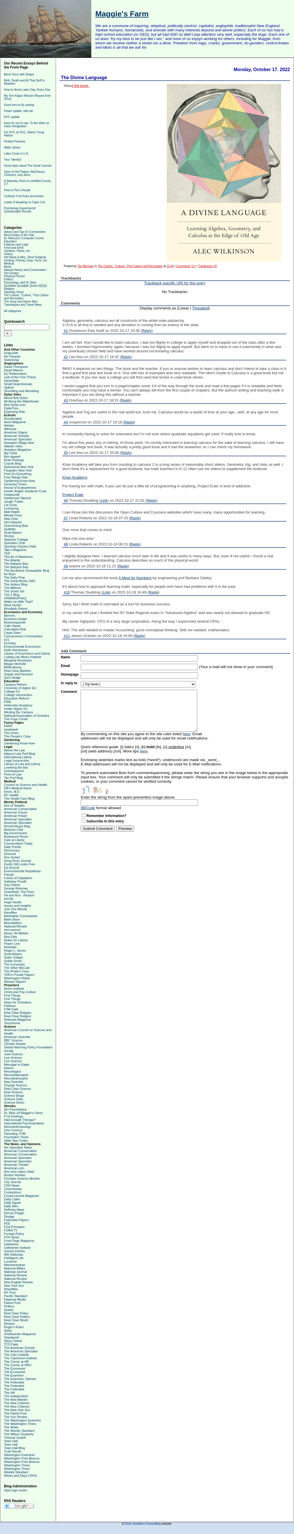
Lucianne (10, 1261)
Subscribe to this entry (105, 821)
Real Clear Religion (17, 1012)
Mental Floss (13, 515)
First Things (12, 995)
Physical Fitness (14, 276)
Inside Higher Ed (15, 708)
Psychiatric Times (16, 1137)
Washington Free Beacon (22, 1458)
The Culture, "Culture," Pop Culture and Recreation (130, 266)
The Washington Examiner (22, 1420)
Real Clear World (16, 1320)
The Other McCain (17, 968)
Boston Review (14, 1175)
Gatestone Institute (17, 1247)
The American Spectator (21, 1351)
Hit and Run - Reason (19, 895)
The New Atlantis (16, 1399)
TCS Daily (11, 1344)
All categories (12, 311)
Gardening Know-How (19, 480)
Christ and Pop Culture (20, 992)
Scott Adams (13, 532)
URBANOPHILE (15, 598)
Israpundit (11, 353)
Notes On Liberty (16, 940)
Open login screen (15, 1490)
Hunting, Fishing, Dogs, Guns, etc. (26, 260)
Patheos (10, 1006)
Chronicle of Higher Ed (20, 688)
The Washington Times (20, 1423)
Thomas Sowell (15, 1437)
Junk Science (13, 1054)
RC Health (11, 795)
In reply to (69, 683)
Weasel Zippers (15, 981)
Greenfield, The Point (19, 892)
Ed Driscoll (11, 867)
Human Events (14, 1251)
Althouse (10, 429)
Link (103, 500)
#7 (66, 518)
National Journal (15, 1271)
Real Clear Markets (17, 670)
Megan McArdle (15, 664)
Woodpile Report (16, 608)
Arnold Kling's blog (17, 826)
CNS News (12, 1185)
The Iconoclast (14, 964)
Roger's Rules (14, 1327)
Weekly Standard (16, 1472)
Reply (146, 330)
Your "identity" (13, 159)
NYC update (12, 117)
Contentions (12, 1192)
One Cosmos (13, 1130)
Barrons (9, 615)
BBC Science (13, 1040)
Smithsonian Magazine (20, 1334)
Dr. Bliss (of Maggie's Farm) (23, 1113)
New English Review (18, 1282)
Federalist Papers (16, 1220)
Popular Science (15, 1085)
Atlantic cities (13, 446)
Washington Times (17, 1465)
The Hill (9, 1392)
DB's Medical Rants (18, 788)
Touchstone (12, 1023)
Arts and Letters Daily (19, 1171)
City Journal (12, 1182)
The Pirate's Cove (16, 971)
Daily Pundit (12, 847)
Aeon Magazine (15, 422)
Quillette (10, 529)
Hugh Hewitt (12, 902)
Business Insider (15, 619)
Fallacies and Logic (16, 244)
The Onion (11, 733)
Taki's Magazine (15, 550)
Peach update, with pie (18, 111)
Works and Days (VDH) (20, 1475)
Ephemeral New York (19, 467)
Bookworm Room (16, 836)
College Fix (12, 691)
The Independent (16, 1396)
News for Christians (17, 1002)
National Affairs (14, 1268)
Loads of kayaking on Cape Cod (24, 202)
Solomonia (11, 360)
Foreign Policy (14, 1233)
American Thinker (16, 1164)
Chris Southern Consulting (142, 1523)
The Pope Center (16, 719)
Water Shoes (12, 147)
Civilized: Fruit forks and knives (24, 196)
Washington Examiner (19, 1455)
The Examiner (14, 1375)
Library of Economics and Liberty (27, 653)
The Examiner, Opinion (20, 1379)
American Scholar (16, 436)
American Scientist (17, 1037)
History (8, 254)
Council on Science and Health (25, 784)
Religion (9, 288)
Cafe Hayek (12, 626)
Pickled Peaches (14, 141)
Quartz (8, 1309)
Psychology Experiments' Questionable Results (20, 210)
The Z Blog (12, 594)
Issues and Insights (17, 905)
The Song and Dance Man (21, 301)
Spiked (9, 387)
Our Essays (11, 273)
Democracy (12, 850)
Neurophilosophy (16, 1078)
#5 (66, 452)
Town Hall (11, 1441)
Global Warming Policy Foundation (28, 1047)
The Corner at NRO (17, 1365)
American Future (15, 812)
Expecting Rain (14, 411)
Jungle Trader (13, 501)
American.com (14, 1168)
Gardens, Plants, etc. (17, 250)
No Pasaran (12, 356)
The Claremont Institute (20, 1358)
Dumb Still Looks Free (19, 864)
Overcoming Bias (16, 525)
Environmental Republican (22, 871)
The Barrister (85, 266)
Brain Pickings (14, 460)
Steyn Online (13, 1341)
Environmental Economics (22, 646)
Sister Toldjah (13, 957)
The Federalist (14, 1382)
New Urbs (11, 518)
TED (7, 553)
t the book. (80, 86)
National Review (15, 926)
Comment (69, 692)
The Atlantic (12, 560)
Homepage (69, 674)
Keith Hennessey (16, 650)
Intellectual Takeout (17, 498)
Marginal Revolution (18, 660)
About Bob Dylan (16, 398)
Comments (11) (186, 266)
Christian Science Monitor (22, 1178)
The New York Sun (17, 1410)
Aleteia (9, 425)
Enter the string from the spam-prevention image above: (128, 797)
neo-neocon (12, 930)
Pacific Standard (15, 1296)
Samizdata (11, 380)
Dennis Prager (14, 1213)
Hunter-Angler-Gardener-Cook (25, 491)
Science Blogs (14, 1095)
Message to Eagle (16, 1064)
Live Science (13, 1057)
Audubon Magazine (17, 449)
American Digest (15, 432)
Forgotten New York (18, 470)
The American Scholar (19, 1347)
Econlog (10, 643)
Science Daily (13, 1099)
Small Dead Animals (18, 384)
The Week (11, 1427)
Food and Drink (14, 247)
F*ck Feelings (13, 1116)
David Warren (13, 370)
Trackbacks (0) (207, 266)
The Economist (14, 1368)
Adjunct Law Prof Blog (19, 753)
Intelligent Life (14, 1258)
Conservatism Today (18, 843)
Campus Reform (15, 684)
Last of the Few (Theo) (20, 377)
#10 (67, 592)
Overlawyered (14, 771)
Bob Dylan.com (15, 404)
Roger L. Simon (15, 950)
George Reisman (16, 888)
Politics (8, 279)
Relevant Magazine (17, 1019)
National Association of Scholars (26, 715)
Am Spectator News (18, 1147)
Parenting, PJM (15, 1133)
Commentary (13, 1189)
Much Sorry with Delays (19, 74)
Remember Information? (106, 816)
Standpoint (11, 1337)
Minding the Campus (18, 712)
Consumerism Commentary (23, 636)
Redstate (10, 947)
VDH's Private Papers (19, 974)
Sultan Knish (13, 961)
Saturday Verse (14, 292)
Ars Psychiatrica (15, 1109)
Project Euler (73, 495)
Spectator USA (14, 543)
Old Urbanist (13, 522)
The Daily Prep (14, 577)
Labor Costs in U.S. (16, 153)
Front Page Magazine (19, 1240)
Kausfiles (10, 912)
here (186, 734)
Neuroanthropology (17, 1126)
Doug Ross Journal (17, 860)
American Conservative (20, 809)
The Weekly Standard (19, 1430)
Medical (9, 263)
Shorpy (9, 536)
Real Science (13, 1092)
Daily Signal (12, 1202)
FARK (8, 726)
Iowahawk (11, 729)
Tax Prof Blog (13, 778)
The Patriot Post (15, 1413)
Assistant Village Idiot (19, 442)
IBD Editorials (13, 1254)
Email (65, 666)
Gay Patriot (12, 885)
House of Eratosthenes (20, 487)
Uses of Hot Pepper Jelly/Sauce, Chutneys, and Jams (24, 173)
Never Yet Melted (16, 933)
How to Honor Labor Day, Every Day (27, 89)
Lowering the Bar (16, 767)
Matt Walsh (12, 512)
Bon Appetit (12, 456)
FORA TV (11, 1230)
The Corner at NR (16, 1361)
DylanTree (11, 408)
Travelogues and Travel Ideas (23, 304)
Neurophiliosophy (16, 1075)
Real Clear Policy (16, 1313)
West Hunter (13, 605)
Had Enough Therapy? (20, 1119)
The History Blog (15, 584)
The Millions (12, 588)
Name (65, 657)
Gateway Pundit (15, 881)
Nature (8, 1068)
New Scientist (13, 1082)
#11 (67, 636)
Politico (9, 1306)
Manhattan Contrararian (20, 916)
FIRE (7, 702)
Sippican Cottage (16, 539)
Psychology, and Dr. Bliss (20, 282)
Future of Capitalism (18, 878)
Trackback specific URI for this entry (174, 283)
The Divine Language (84, 77)
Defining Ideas (14, 1209)
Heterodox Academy (18, 705)
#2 (66, 357)
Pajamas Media (15, 1299)
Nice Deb (10, 936)
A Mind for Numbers (135, 578)
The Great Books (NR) (19, 581)
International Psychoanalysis (24, 1123)
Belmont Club (13, 829)
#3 (66, 400)
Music (7, 266)
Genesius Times (15, 484)
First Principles (14, 1227)
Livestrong (11, 508)
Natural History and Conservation (25, 269)
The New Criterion (17, 1403)
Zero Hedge (12, 677)
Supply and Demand (18, 674)
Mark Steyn (12, 919)
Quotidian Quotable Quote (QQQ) (25, 285)
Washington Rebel (17, 978)
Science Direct (14, 1102)
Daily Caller (12, 1199)
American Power (15, 816)
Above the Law (14, 750)
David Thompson (16, 366)
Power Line (12, 943)
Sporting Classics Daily (20, 546)
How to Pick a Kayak (17, 190)
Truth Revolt (12, 1451)
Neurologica (12, 1071)
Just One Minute (15, 909)
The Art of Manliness (18, 556)
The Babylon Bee (16, 563)
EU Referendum (15, 373)
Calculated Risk (15, 629)
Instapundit (12, 494)
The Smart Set (14, 591)
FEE (7, 1223)
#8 (66, 544)
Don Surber (12, 857)
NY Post (10, 1292)
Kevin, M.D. (12, 791)
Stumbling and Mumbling (21, 391)
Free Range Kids (16, 477)
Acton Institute (14, 988)
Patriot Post (12, 1303)
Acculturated (13, 418)
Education (10, 241)
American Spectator (18, 439)
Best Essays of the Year (19, 235)
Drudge (9, 1216)
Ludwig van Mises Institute (22, 657)
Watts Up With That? (18, 601)
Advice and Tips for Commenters (25, 231)
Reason (9, 1323)
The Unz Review (15, 1417)
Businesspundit (15, 622)
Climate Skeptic (15, 1044)
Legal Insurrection (16, 760)
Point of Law (13, 774)
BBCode (88, 808)
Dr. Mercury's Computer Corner (24, 238)
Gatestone (11, 1244)
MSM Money (13, 667)
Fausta (9, 874)
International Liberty (18, 757)
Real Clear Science (17, 1088)
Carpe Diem (12, 632)
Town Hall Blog (14, 1448)
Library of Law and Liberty (22, 764)
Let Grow (10, 505)
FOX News (11, 1237)
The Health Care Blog (19, 798)
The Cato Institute (16, 1354)
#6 (66, 500)
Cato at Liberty (14, 840)
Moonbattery (13, 923)
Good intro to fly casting (19, 105)
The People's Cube (17, 736)
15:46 (170, 266)
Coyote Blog (12, 463)
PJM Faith (11, 1009)
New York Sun (14, 1285)
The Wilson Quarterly (19, 1434)
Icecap (8, 1050)
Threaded (200, 308)
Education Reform (16, 698)
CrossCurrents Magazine (21, 1195)
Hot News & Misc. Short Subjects (25, 257)
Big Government (15, 833)
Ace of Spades (14, 805)
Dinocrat (10, 854)
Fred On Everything (17, 474)
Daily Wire (11, 1206)
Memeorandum (14, 1265)
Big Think (10, 453)
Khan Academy (74, 477)
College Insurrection (18, 695)
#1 (66, 330)
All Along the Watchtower (21, 401)
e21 (6, 639)
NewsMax (11, 1289)
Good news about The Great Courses (28, 165)
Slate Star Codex (16, 1140)
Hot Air (8, 898)
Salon (8, 1330)
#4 (66, 422)
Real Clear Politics (17, 1316)
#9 (66, 566)
